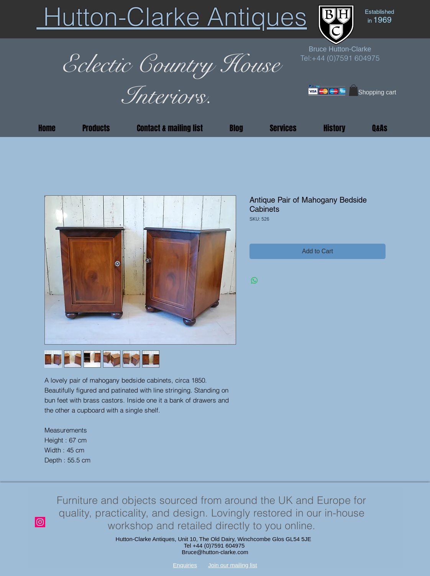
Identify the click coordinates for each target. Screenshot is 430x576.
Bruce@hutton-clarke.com (215, 552)
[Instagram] (40, 522)
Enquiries (185, 565)
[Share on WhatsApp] (254, 280)
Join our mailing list (232, 565)
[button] (353, 90)
